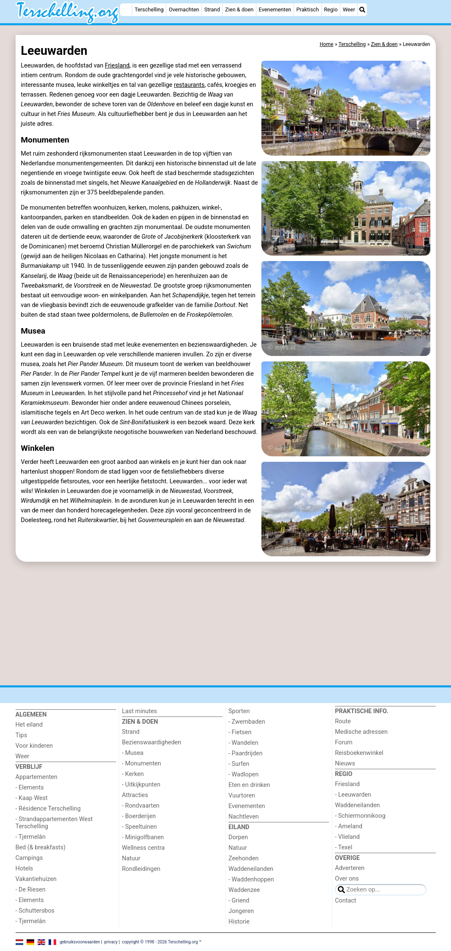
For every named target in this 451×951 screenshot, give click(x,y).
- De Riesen (31, 889)
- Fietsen (239, 732)
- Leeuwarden (353, 794)
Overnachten (184, 9)
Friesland (117, 65)
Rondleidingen (141, 869)
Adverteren (349, 868)
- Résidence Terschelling (48, 808)
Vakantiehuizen (36, 879)
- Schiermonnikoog (360, 815)
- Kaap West (32, 798)
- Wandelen (243, 742)
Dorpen (238, 837)
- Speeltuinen (139, 826)
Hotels (24, 868)
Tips (21, 735)
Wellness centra (143, 847)
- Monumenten (141, 763)
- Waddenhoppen (251, 879)
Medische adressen (361, 731)
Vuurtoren (241, 795)
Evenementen (275, 9)
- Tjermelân (31, 837)
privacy (111, 941)
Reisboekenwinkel (359, 753)
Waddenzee (244, 890)
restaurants (189, 85)
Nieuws (345, 763)
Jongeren (241, 911)
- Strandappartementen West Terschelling (54, 823)
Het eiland (29, 724)
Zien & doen (239, 9)
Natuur (131, 858)
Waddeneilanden (250, 869)
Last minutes (139, 711)
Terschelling (149, 9)
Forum (343, 742)
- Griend (238, 900)
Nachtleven (243, 816)
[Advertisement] (226, 624)
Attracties (135, 795)
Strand (212, 9)
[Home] (126, 9)
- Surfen (238, 764)
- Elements (30, 787)
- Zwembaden (246, 721)
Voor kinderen (34, 745)
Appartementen (36, 777)
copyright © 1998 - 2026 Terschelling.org (160, 941)
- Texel (343, 847)
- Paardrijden (245, 753)
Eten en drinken (249, 785)
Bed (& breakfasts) (41, 847)
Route (342, 721)
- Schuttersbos (35, 910)
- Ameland (348, 826)
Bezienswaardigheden (151, 742)
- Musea (133, 753)
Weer (349, 9)
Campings (29, 858)
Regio (330, 9)
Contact (345, 900)
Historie (239, 921)
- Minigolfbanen (143, 837)
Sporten (239, 711)
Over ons (347, 878)
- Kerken (133, 774)
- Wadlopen (243, 774)
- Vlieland (347, 837)
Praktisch (307, 9)
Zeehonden (243, 858)
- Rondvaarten (141, 805)
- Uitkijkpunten (141, 784)
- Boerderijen (139, 816)
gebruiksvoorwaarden (80, 941)
